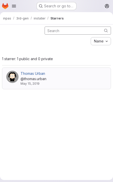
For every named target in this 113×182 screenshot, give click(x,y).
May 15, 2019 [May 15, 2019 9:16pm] (30, 83)
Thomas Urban (33, 73)
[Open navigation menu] (14, 6)
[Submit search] (106, 30)
